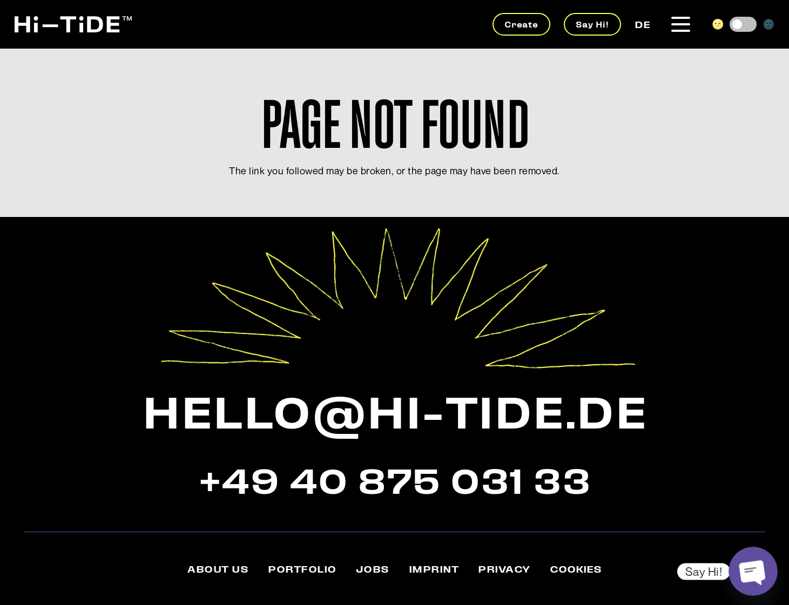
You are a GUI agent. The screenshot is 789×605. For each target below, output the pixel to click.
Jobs (372, 568)
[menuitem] (642, 24)
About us (217, 568)
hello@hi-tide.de (394, 409)
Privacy (504, 568)
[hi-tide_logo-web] (73, 24)
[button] (681, 24)
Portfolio (302, 568)
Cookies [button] (576, 568)
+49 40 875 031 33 (394, 478)
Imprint (434, 568)
